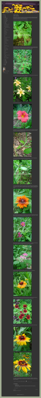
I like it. (5, 35)
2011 (4, 16)
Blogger (23, 394)
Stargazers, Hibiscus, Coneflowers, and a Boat (7, 27)
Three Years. (5, 34)
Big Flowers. (5, 33)
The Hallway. (5, 42)
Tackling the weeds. (6, 49)
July (4, 22)
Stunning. (5, 53)
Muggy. (5, 28)
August (5, 21)
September (5, 20)
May (4, 59)
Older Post (37, 389)
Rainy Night (5, 56)
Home (25, 389)
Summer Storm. (5, 32)
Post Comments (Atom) (18, 390)
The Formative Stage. (6, 40)
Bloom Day (5, 41)
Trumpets (5, 50)
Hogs (4, 36)
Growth (5, 51)
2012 (4, 15)
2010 (4, 17)
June (4, 23)
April (4, 60)
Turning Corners (5, 43)
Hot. (4, 44)
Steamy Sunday (5, 52)
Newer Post (14, 389)
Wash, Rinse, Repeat (6, 57)
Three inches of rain (6, 58)
